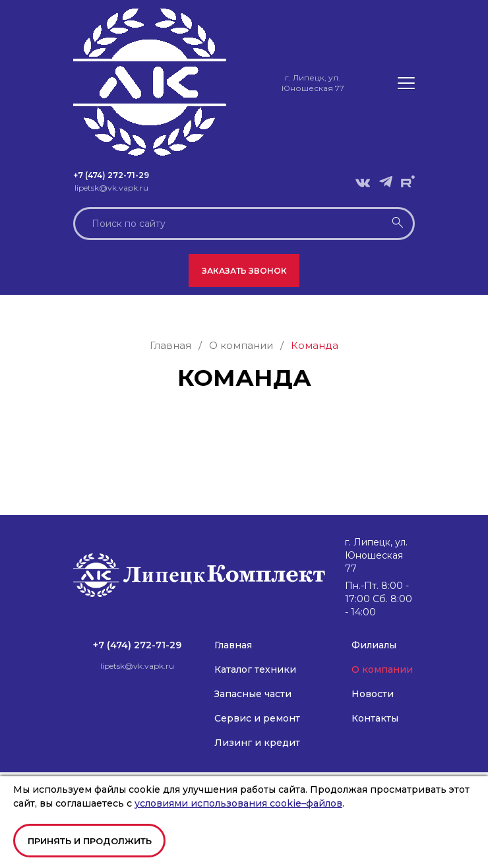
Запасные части (252, 694)
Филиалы (373, 645)
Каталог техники (255, 669)
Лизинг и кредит (257, 743)
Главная (233, 645)
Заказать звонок (244, 271)
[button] (406, 83)
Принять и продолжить (90, 841)
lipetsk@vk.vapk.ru (111, 188)
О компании (382, 669)
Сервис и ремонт (257, 718)
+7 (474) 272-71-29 (111, 175)
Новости (372, 694)
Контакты (374, 718)
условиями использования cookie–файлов (238, 803)
